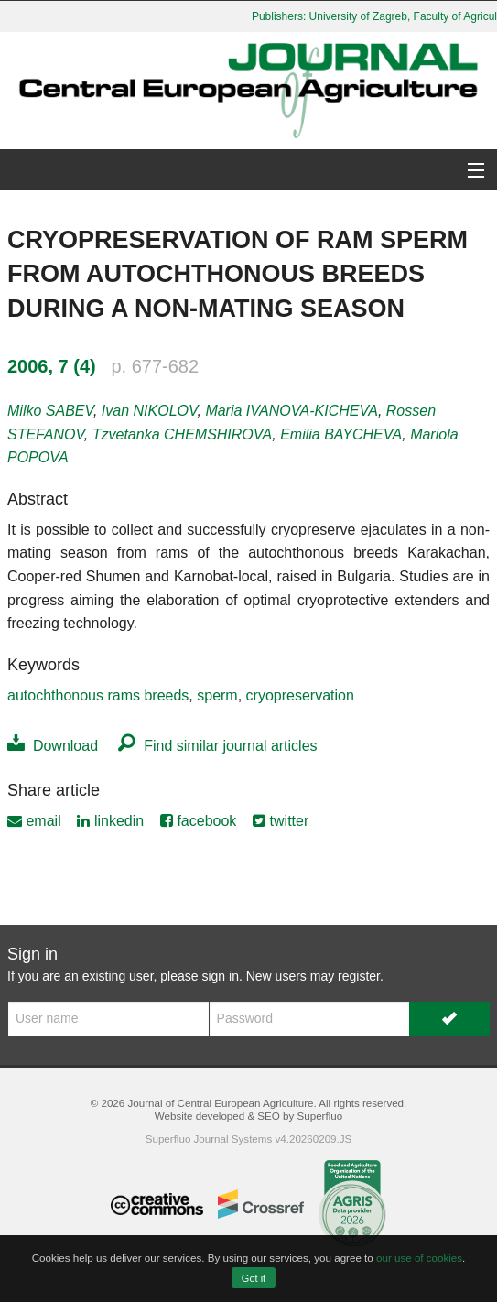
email (34, 821)
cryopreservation (300, 695)
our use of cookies (419, 1258)
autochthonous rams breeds (98, 695)
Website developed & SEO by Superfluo (248, 1116)
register (359, 976)
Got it (253, 1278)
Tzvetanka (182, 434)
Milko (50, 410)
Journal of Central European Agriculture (220, 1103)
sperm (217, 695)
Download (52, 746)
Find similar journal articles (217, 746)
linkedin (110, 821)
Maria (291, 410)
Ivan (150, 410)
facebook (198, 821)
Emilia (341, 434)
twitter (280, 821)
